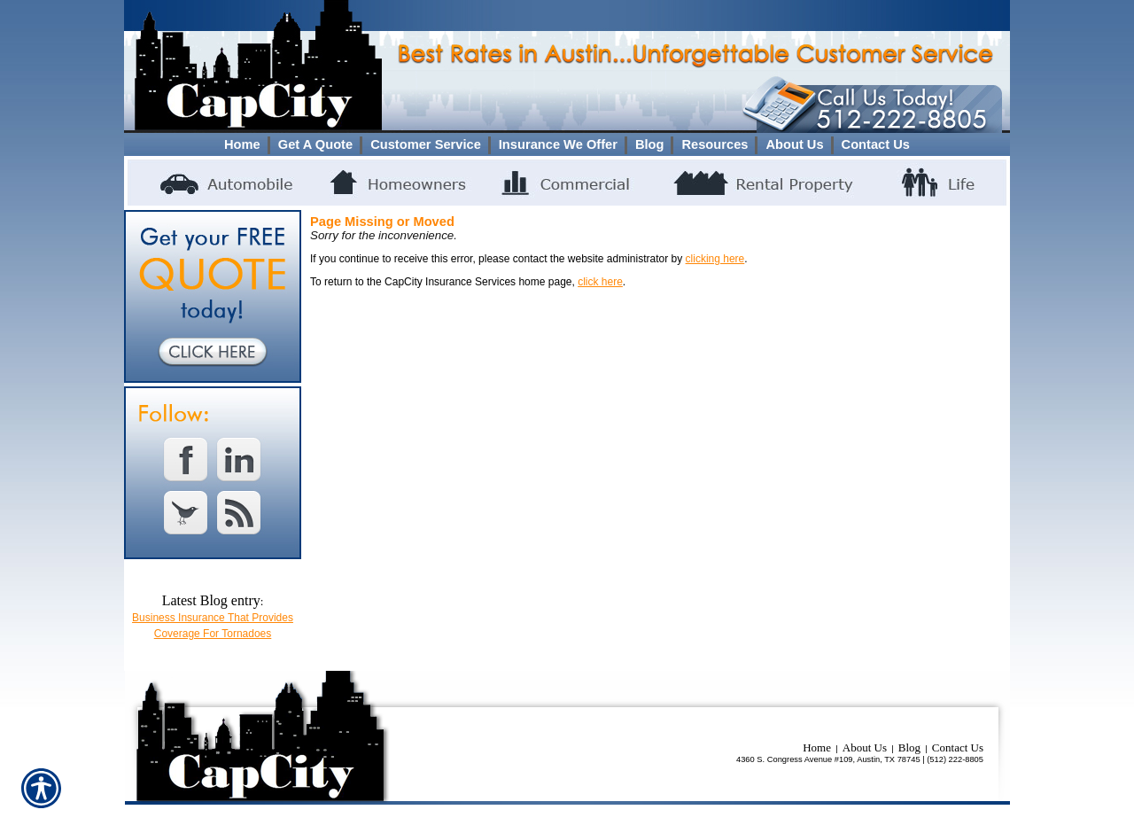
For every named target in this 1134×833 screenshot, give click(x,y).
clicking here (715, 259)
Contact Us (957, 747)
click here (600, 282)
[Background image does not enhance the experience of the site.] (567, 144)
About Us (865, 747)
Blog (909, 747)
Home (817, 747)
